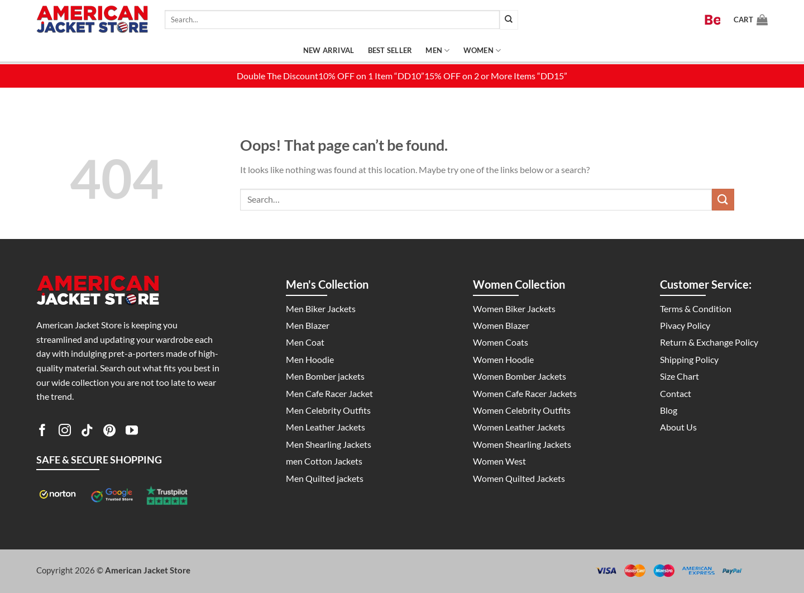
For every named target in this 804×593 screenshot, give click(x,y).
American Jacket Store (147, 570)
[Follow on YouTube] (132, 432)
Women (482, 50)
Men (437, 50)
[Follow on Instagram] (65, 432)
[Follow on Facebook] (42, 432)
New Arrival (329, 50)
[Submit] (509, 20)
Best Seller (390, 50)
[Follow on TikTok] (87, 432)
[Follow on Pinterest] (109, 432)
